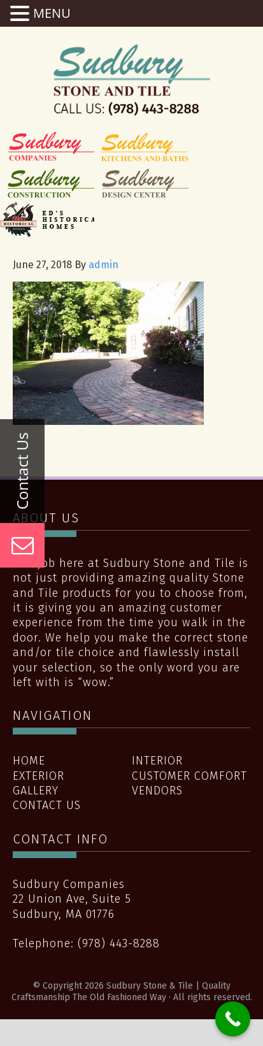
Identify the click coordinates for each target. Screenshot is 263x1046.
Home (29, 761)
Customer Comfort (189, 776)
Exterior (38, 776)
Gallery (36, 791)
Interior (157, 761)
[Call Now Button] (232, 1018)
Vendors (157, 791)
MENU (52, 13)
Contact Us (47, 805)
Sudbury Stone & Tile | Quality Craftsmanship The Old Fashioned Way (131, 80)
